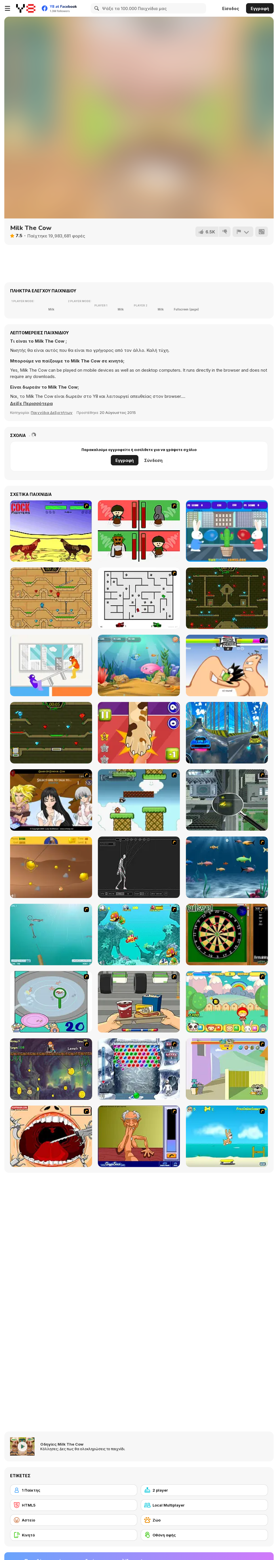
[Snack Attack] (139, 1002)
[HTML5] (73, 1505)
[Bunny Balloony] (227, 531)
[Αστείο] (73, 1520)
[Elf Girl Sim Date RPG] (51, 800)
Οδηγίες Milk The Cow (61, 1444)
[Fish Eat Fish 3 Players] (139, 665)
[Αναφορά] (243, 232)
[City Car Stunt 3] (227, 732)
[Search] (96, 8)
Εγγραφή (260, 8)
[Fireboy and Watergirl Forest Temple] (227, 598)
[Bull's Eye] (227, 934)
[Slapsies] (139, 732)
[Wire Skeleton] (139, 867)
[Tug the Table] (51, 665)
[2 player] (204, 1490)
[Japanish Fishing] (51, 1002)
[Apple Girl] (227, 1002)
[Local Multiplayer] (204, 1505)
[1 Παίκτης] (73, 1490)
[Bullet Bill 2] (139, 800)
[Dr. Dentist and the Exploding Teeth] (51, 1136)
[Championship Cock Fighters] (51, 531)
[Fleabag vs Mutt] (227, 1069)
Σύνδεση (153, 460)
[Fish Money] (51, 1069)
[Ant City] (227, 800)
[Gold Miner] (51, 867)
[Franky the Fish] (227, 867)
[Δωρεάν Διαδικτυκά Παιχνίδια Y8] (25, 8)
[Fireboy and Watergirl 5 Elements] (51, 732)
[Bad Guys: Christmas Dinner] (139, 531)
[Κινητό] (73, 1535)
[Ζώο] (204, 1520)
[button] (31, 403)
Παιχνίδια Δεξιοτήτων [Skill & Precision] (52, 412)
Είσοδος (230, 8)
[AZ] (139, 598)
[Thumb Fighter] (227, 665)
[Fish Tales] (139, 934)
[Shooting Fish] (51, 934)
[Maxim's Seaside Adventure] (227, 1136)
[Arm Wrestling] (139, 1136)
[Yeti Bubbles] (139, 1069)
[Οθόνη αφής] (204, 1535)
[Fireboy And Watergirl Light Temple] (51, 598)
